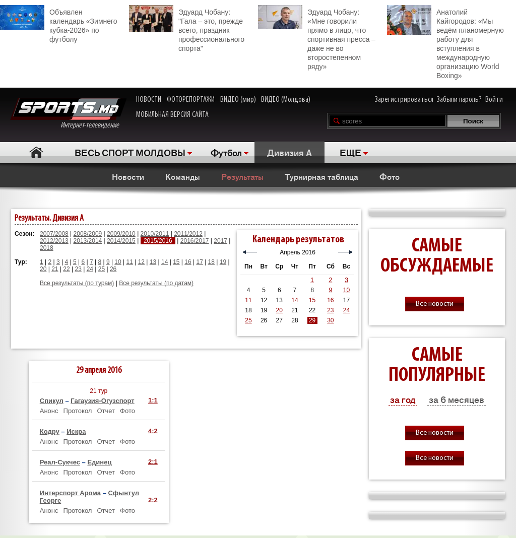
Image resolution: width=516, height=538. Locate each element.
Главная (36, 152)
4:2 (153, 431)
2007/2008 (54, 233)
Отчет (106, 411)
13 (153, 261)
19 (223, 261)
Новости (128, 176)
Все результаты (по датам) (156, 283)
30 (330, 320)
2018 (46, 247)
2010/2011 (155, 233)
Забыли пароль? (459, 100)
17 (199, 261)
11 (129, 261)
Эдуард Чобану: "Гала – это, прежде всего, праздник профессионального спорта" (186, 28)
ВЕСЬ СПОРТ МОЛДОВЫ (130, 152)
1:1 (153, 400)
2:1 (153, 461)
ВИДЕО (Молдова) (285, 100)
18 (211, 261)
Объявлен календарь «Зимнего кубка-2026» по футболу (58, 24)
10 (117, 261)
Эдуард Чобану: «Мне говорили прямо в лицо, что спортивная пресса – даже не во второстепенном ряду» (316, 38)
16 (187, 261)
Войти (494, 100)
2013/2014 (88, 240)
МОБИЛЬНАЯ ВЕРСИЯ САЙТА (172, 115)
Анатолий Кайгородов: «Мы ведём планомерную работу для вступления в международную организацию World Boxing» (445, 42)
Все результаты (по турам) (77, 283)
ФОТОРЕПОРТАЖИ (191, 100)
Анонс (49, 411)
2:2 (153, 500)
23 (78, 269)
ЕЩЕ (350, 152)
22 (66, 269)
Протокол (77, 411)
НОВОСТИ (148, 100)
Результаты (242, 176)
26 (113, 269)
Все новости (435, 304)
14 (164, 261)
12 (141, 261)
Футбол (226, 152)
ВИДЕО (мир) (238, 100)
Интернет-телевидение (68, 113)
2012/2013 (54, 240)
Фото (389, 176)
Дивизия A (289, 152)
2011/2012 (188, 233)
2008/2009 (88, 233)
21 (54, 269)
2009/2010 (121, 233)
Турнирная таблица (321, 176)
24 (90, 269)
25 (101, 269)
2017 (220, 240)
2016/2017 (194, 240)
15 (176, 261)
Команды (182, 176)
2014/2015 (121, 240)
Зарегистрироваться (404, 100)
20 (43, 269)
